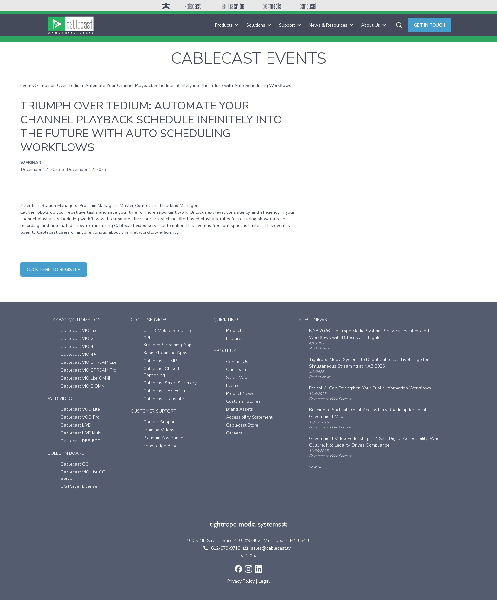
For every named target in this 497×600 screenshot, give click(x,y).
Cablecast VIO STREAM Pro (88, 370)
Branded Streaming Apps (168, 345)
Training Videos (158, 430)
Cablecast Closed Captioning (161, 372)
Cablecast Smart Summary (170, 383)
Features (234, 339)
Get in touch (429, 25)
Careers (234, 433)
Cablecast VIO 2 (77, 339)
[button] (226, 25)
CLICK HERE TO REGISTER (54, 269)
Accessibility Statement (249, 417)
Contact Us (237, 362)
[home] (71, 25)
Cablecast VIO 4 (77, 346)
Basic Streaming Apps (165, 353)
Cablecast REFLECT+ (164, 391)
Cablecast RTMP (160, 361)
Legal (264, 581)
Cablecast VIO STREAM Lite (89, 362)
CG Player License (79, 486)
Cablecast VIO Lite (79, 331)
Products (234, 331)
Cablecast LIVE (76, 425)
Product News (240, 393)
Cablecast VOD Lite (80, 409)
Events (27, 85)
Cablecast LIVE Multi (81, 433)
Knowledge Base (160, 446)
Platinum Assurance (163, 438)
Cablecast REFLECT (80, 441)
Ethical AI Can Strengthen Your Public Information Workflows (370, 388)
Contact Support (159, 422)
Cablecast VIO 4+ (78, 354)
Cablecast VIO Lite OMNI (85, 378)
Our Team (236, 370)
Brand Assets (239, 409)
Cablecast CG (74, 464)
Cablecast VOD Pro (80, 417)
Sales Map (236, 378)
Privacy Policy (241, 581)
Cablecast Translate (163, 399)
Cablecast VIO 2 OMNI (83, 386)
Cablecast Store (242, 425)
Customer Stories (243, 401)
